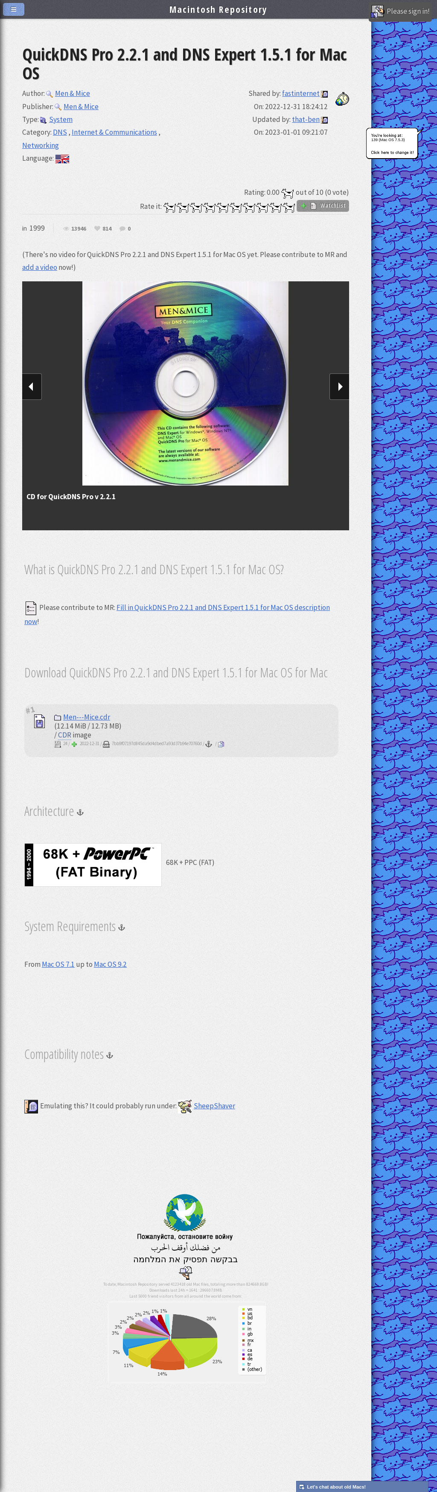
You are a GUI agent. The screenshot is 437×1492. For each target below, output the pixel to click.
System (56, 119)
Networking (40, 145)
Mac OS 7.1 (58, 964)
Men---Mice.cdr (82, 717)
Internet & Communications (114, 132)
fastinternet (301, 93)
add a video (39, 267)
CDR (64, 735)
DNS (60, 132)
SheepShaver (206, 1105)
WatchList (323, 205)
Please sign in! (400, 12)
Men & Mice (68, 93)
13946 (78, 229)
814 (106, 229)
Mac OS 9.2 (110, 964)
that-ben (306, 119)
